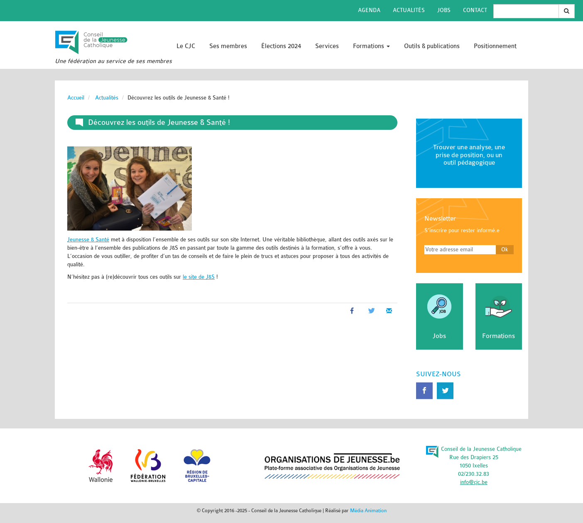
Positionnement (495, 46)
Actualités (409, 10)
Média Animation (368, 510)
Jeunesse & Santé (88, 239)
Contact (475, 10)
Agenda (369, 10)
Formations (371, 46)
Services (327, 46)
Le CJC (185, 46)
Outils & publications (432, 46)
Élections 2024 (281, 46)
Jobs (444, 10)
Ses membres (228, 46)
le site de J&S (199, 277)
